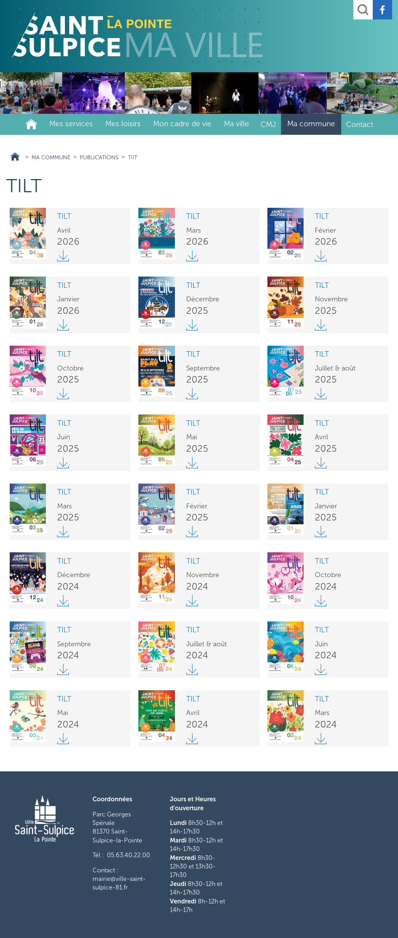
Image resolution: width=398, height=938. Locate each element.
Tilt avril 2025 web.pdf (320, 462)
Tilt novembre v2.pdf (320, 325)
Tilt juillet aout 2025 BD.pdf (320, 394)
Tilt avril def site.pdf (192, 738)
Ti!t (132, 157)
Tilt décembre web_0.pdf (63, 600)
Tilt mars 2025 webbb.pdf (63, 532)
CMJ (268, 124)
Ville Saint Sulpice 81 (15, 156)
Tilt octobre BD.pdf (63, 394)
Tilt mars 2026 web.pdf (192, 256)
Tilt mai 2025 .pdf (192, 462)
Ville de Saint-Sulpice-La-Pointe (31, 124)
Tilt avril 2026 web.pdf (63, 256)
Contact (359, 124)
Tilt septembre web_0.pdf (192, 394)
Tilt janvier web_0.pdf (63, 325)
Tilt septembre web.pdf (63, 669)
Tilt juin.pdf (320, 669)
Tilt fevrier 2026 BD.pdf (320, 256)
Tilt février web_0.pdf (192, 532)
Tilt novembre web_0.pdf (192, 600)
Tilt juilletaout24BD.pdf (192, 669)
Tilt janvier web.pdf (320, 532)
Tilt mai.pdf (63, 738)
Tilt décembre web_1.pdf (192, 325)
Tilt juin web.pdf (63, 462)
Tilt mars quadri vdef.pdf (320, 738)
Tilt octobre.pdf (320, 600)
